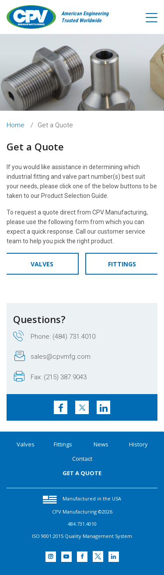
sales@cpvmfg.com (52, 356)
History (138, 444)
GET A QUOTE (82, 473)
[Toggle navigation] (151, 18)
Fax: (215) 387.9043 (50, 376)
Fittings (122, 264)
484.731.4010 (82, 524)
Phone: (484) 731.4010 (54, 336)
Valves (42, 264)
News (101, 444)
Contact (82, 459)
